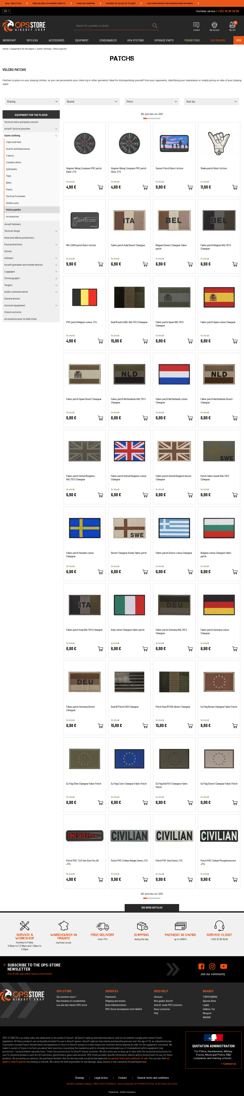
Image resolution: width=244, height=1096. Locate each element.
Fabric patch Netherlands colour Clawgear (171, 401)
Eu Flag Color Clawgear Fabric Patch (129, 783)
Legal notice (101, 1077)
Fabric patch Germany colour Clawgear (215, 631)
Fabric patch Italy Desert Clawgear (128, 245)
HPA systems (135, 40)
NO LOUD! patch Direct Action (81, 245)
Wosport (207, 1013)
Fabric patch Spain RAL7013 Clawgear (170, 324)
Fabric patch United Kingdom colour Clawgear (128, 478)
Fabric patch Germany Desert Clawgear (80, 708)
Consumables (108, 40)
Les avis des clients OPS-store (72, 1005)
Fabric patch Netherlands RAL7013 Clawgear (128, 401)
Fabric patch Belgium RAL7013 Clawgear (216, 247)
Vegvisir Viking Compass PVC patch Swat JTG (84, 170)
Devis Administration (115, 1005)
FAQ (156, 1013)
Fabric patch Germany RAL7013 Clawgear (171, 631)
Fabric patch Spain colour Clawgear (218, 322)
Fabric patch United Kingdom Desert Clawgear (173, 478)
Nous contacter (162, 1009)
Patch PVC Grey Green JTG (169, 860)
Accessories (56, 40)
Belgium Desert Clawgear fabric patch (171, 247)
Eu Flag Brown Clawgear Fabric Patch (219, 706)
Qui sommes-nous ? (66, 996)
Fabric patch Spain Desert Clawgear (83, 399)
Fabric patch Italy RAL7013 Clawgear (84, 629)
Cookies (122, 1077)
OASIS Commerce (127, 1092)
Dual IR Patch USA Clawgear (125, 706)
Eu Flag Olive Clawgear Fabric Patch (83, 783)
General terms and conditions (153, 1077)
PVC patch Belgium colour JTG (81, 322)
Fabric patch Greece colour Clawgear (174, 552)
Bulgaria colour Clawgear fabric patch (216, 554)
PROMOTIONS (192, 40)
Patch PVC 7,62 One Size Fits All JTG (82, 862)
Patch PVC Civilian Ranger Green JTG (129, 860)
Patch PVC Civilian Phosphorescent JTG (218, 862)
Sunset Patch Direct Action (169, 168)
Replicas (32, 40)
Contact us (228, 1063)
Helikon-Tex (209, 1009)
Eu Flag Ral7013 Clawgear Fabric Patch (171, 785)
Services (158, 996)
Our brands (218, 40)
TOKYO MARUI (210, 996)
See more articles (151, 907)
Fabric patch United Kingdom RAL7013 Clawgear (80, 478)
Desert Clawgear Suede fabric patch (129, 552)
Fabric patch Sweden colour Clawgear (80, 554)
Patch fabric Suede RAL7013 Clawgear (215, 478)
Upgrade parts (164, 40)
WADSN (207, 1017)
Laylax (206, 1005)
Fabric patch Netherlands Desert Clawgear (217, 401)
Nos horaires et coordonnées (71, 1001)
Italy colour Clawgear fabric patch (127, 629)
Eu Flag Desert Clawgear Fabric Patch (219, 783)
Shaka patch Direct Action (214, 168)
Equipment (82, 40)
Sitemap (79, 1077)
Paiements (110, 996)
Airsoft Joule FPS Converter (168, 1005)
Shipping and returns (115, 1001)
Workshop (9, 40)
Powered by (113, 1092)
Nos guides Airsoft (163, 1001)
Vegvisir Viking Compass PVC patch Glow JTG (128, 170)
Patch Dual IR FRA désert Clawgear (173, 706)
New (238, 40)
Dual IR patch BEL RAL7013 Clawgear (129, 322)
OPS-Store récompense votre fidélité (123, 1009)
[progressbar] (151, 118)
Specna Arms (209, 1001)
